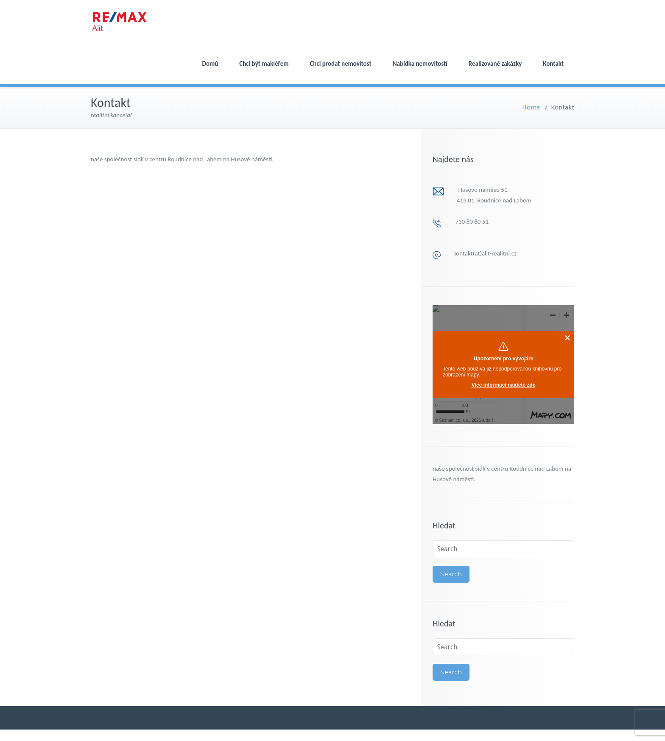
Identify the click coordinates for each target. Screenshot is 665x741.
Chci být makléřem (263, 63)
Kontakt (553, 63)
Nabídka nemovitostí (420, 63)
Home (531, 107)
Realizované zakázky (495, 63)
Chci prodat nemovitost (340, 63)
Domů (210, 63)
